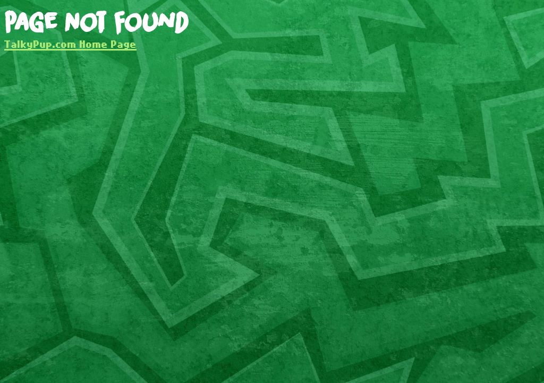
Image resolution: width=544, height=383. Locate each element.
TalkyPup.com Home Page (70, 44)
